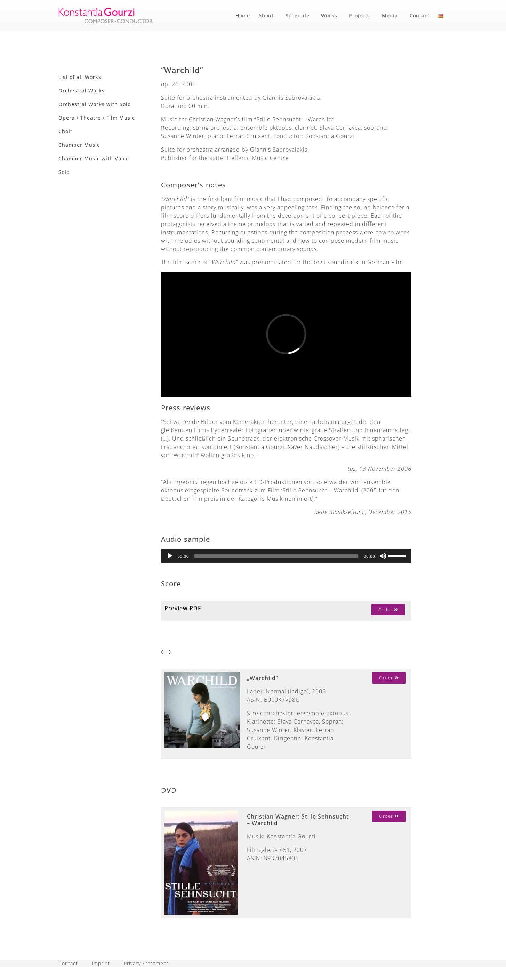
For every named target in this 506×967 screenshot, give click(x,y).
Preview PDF (182, 608)
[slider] (276, 556)
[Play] (170, 556)
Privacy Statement (146, 963)
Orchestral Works (81, 90)
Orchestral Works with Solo (94, 104)
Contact (419, 15)
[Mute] (382, 556)
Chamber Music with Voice (93, 158)
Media (391, 15)
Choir (65, 131)
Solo (64, 172)
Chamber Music (79, 145)
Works (330, 15)
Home (242, 15)
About (267, 15)
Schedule (299, 15)
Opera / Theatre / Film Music (96, 117)
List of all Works (79, 77)
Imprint (101, 963)
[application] (286, 556)
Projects (361, 15)
